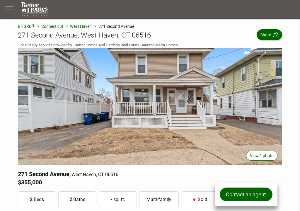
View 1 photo (262, 155)
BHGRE (26, 26)
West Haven (81, 26)
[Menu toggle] (9, 9)
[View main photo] (150, 106)
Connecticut (52, 26)
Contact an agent (246, 194)
